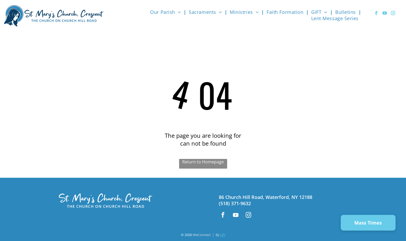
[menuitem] (167, 12)
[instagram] (393, 14)
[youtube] (384, 14)
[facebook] (376, 14)
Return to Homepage (203, 162)
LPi (222, 234)
